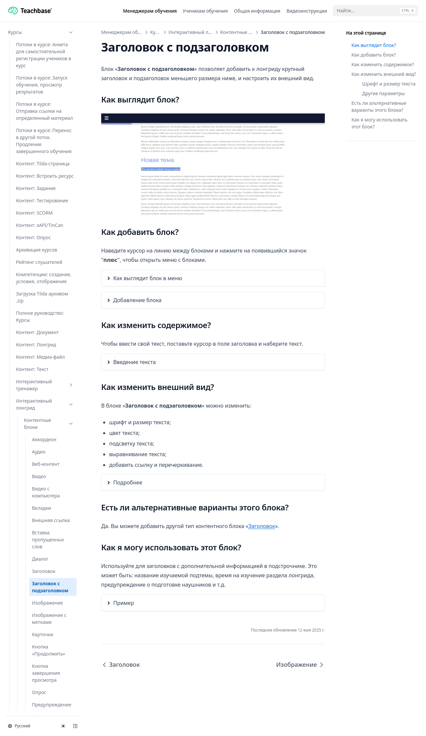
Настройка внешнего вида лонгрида (48, 505)
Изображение (47, 136)
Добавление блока (137, 300)
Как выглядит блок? (373, 45)
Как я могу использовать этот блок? (379, 123)
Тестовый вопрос (51, 414)
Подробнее (127, 482)
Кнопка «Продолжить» (48, 183)
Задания (41, 547)
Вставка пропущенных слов (48, 73)
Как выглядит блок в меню (147, 278)
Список (40, 357)
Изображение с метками (49, 152)
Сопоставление (49, 345)
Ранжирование (49, 263)
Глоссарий (36, 470)
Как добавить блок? (373, 55)
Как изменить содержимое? (382, 64)
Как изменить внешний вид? (383, 74)
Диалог (40, 92)
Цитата (40, 426)
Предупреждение (51, 238)
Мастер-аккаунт (41, 658)
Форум (41, 707)
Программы (41, 584)
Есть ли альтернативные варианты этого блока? (378, 106)
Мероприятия (41, 596)
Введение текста (134, 362)
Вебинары (41, 572)
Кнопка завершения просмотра (46, 206)
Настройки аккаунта (41, 633)
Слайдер (41, 333)
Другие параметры (383, 93)
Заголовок (43, 104)
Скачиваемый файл (47, 317)
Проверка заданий (41, 609)
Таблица (41, 370)
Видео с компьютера (46, 25)
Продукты (41, 670)
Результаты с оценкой (46, 297)
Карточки (42, 168)
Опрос (39, 226)
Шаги (38, 438)
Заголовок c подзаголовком (50, 120)
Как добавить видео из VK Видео (46, 485)
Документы (41, 695)
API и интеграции (41, 646)
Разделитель (46, 250)
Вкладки (41, 41)
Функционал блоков (49, 454)
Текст (38, 382)
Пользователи (41, 621)
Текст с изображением (49, 398)
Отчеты (41, 682)
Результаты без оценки (49, 278)
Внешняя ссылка (51, 54)
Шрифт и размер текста (389, 84)
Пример (123, 603)
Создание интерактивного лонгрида (42, 528)
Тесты (41, 559)
